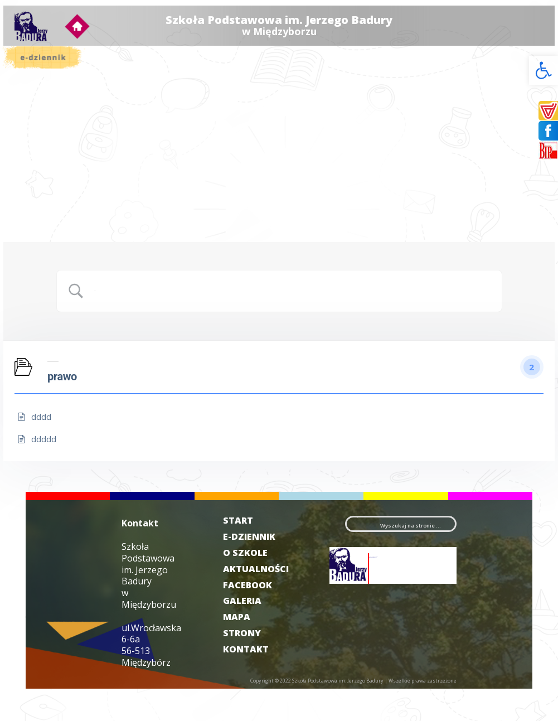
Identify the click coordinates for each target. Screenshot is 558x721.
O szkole (75, 95)
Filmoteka (60, 234)
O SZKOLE (253, 584)
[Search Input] (293, 313)
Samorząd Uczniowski (75, 133)
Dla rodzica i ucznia (75, 121)
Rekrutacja (60, 198)
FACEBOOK (255, 617)
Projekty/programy (75, 145)
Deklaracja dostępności (63, 246)
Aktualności (62, 103)
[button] (543, 70)
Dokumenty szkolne (73, 111)
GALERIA (250, 633)
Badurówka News (70, 225)
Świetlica (58, 163)
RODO (54, 207)
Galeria (75, 217)
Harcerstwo (62, 189)
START (246, 536)
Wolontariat (62, 172)
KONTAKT (254, 681)
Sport (53, 181)
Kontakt (56, 259)
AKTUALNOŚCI (257, 600)
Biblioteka (60, 154)
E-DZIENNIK (253, 560)
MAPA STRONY (250, 657)
